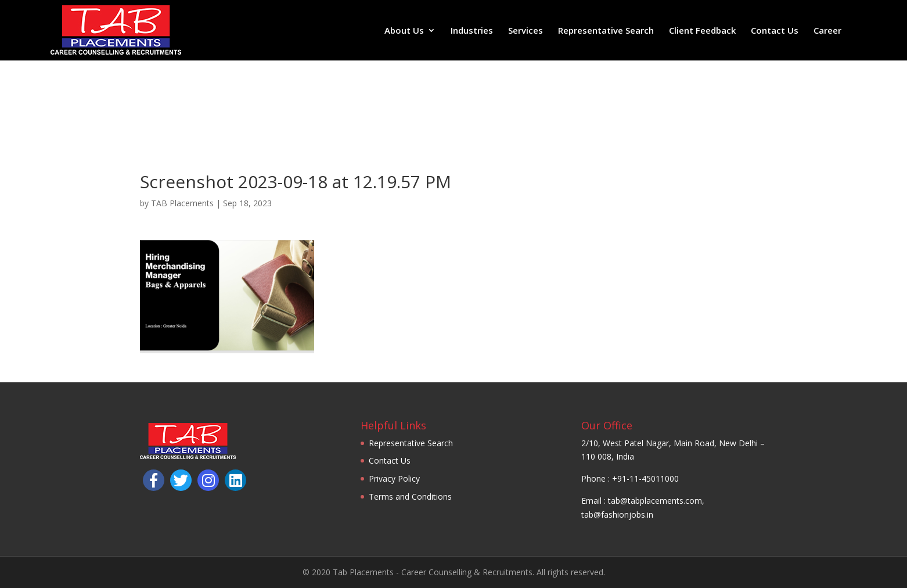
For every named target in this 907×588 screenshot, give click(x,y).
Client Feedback (702, 31)
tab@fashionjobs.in (617, 514)
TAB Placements (182, 203)
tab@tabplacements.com (655, 500)
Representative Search (606, 31)
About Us (404, 31)
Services (525, 31)
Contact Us (774, 31)
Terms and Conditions (410, 496)
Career (827, 31)
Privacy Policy (394, 478)
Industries (472, 31)
